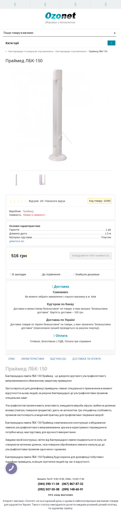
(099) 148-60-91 (72, 489)
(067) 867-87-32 (72, 484)
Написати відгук (55, 200)
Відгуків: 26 (35, 200)
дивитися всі (16, 241)
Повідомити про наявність (91, 255)
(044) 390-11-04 (48, 484)
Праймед (28, 211)
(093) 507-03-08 (48, 489)
